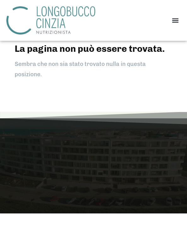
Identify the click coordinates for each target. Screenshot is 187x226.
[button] (175, 20)
